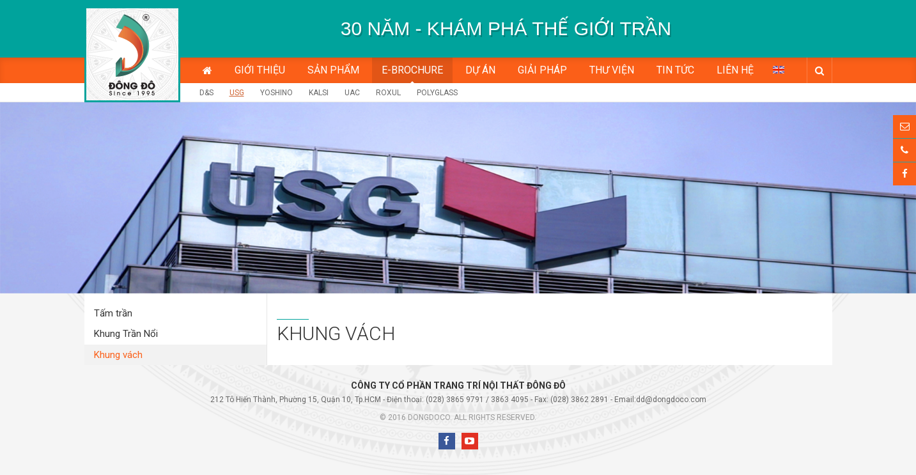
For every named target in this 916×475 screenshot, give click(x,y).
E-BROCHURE (412, 70)
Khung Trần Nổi (126, 333)
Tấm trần (113, 313)
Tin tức (675, 70)
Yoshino (276, 92)
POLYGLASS (437, 92)
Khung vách (118, 355)
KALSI (319, 92)
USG (236, 92)
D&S (206, 92)
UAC (352, 92)
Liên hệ (735, 70)
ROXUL (388, 92)
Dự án (480, 70)
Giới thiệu (260, 70)
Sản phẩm (333, 70)
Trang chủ (207, 70)
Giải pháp (542, 70)
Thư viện (611, 70)
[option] (506, 29)
